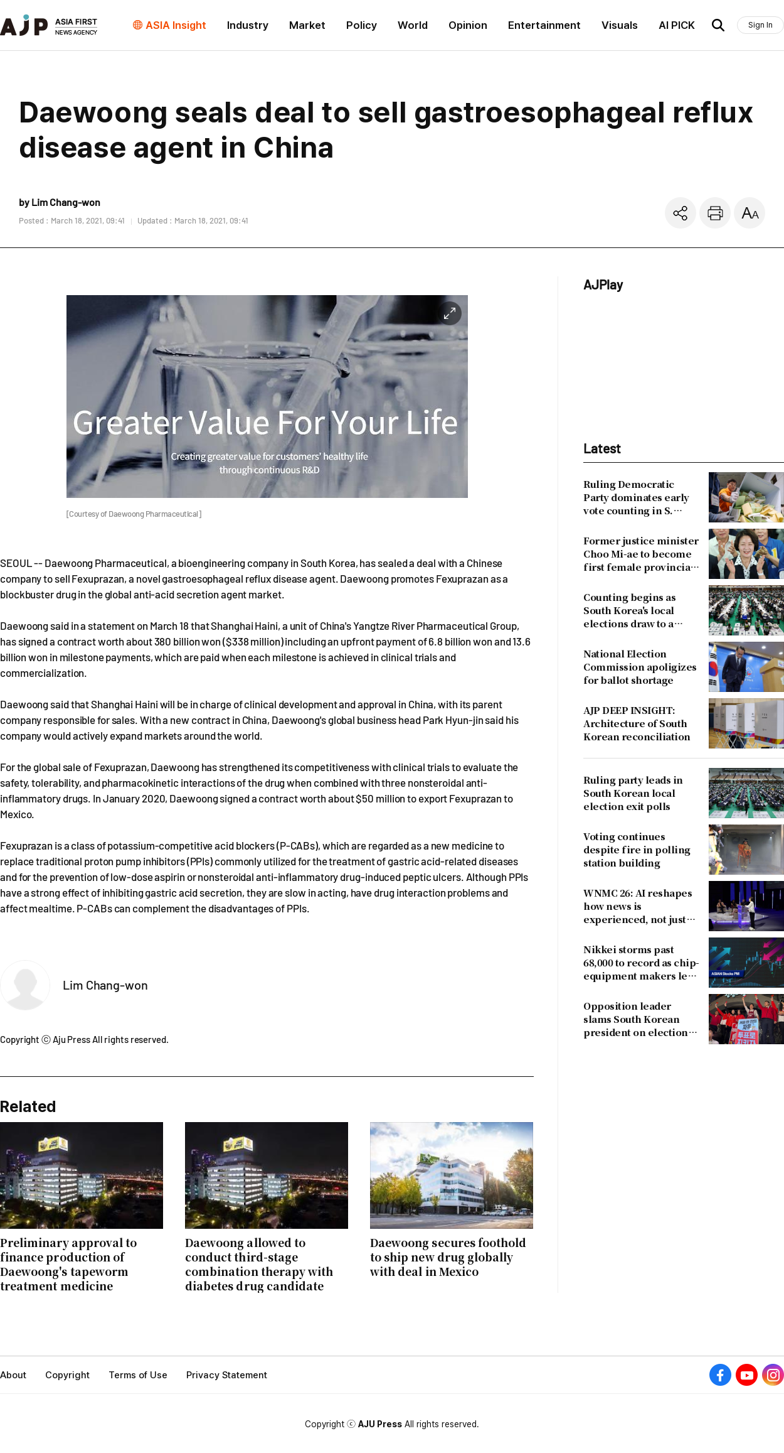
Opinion (467, 25)
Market (307, 25)
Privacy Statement (226, 1375)
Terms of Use (138, 1375)
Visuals (619, 25)
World (413, 25)
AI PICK (677, 25)
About (13, 1375)
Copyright (67, 1375)
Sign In (760, 25)
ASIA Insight (176, 25)
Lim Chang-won (105, 984)
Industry (247, 25)
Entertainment (544, 25)
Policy (361, 25)
